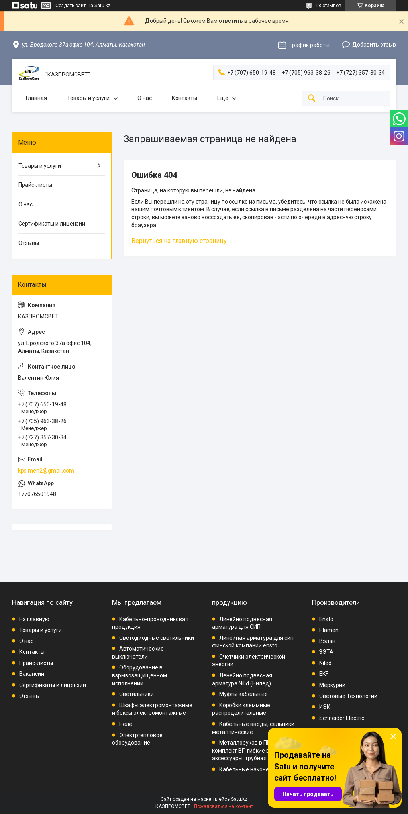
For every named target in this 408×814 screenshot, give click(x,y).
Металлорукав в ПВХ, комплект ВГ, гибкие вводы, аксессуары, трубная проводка (252, 750)
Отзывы (28, 243)
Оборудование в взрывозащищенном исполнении (139, 675)
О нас (144, 98)
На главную (34, 619)
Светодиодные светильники (156, 638)
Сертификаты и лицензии (51, 223)
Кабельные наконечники (251, 769)
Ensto (326, 619)
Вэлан (327, 641)
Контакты (184, 98)
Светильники (136, 694)
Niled (325, 663)
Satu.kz (239, 799)
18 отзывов (328, 5)
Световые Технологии (348, 696)
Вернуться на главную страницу (179, 241)
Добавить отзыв (374, 44)
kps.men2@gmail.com (46, 470)
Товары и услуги (88, 98)
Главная (36, 98)
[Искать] (311, 98)
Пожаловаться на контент (223, 806)
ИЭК (324, 707)
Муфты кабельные (243, 694)
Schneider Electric (341, 718)
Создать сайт (70, 5)
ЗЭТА (326, 652)
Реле (125, 724)
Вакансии (31, 674)
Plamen (329, 630)
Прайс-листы (35, 185)
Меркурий (332, 685)
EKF (323, 674)
